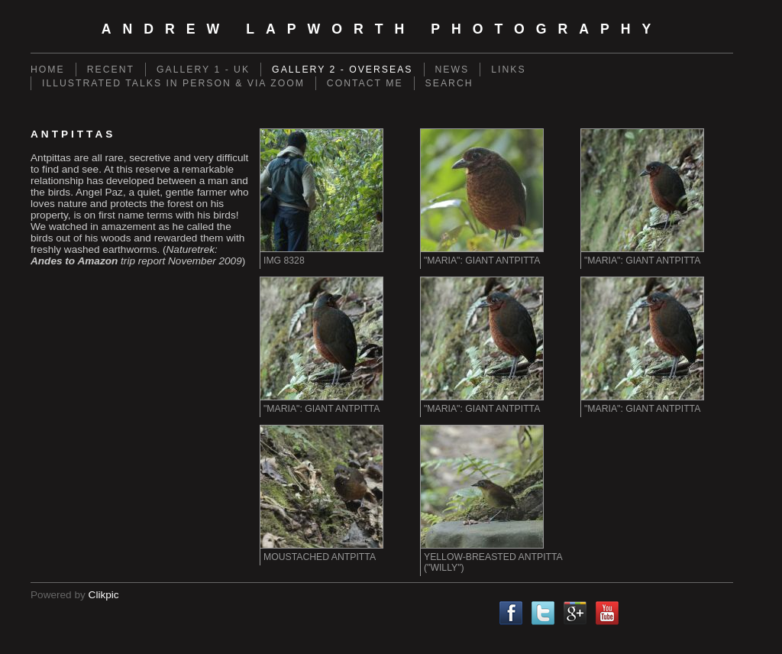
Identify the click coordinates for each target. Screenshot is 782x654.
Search (449, 83)
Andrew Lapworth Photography (382, 29)
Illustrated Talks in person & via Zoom (173, 83)
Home (48, 69)
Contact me (365, 83)
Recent (110, 69)
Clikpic (104, 595)
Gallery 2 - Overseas (342, 69)
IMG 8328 (284, 260)
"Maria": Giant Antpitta (482, 260)
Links (508, 69)
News (452, 69)
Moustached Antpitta (319, 557)
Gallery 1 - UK (203, 69)
